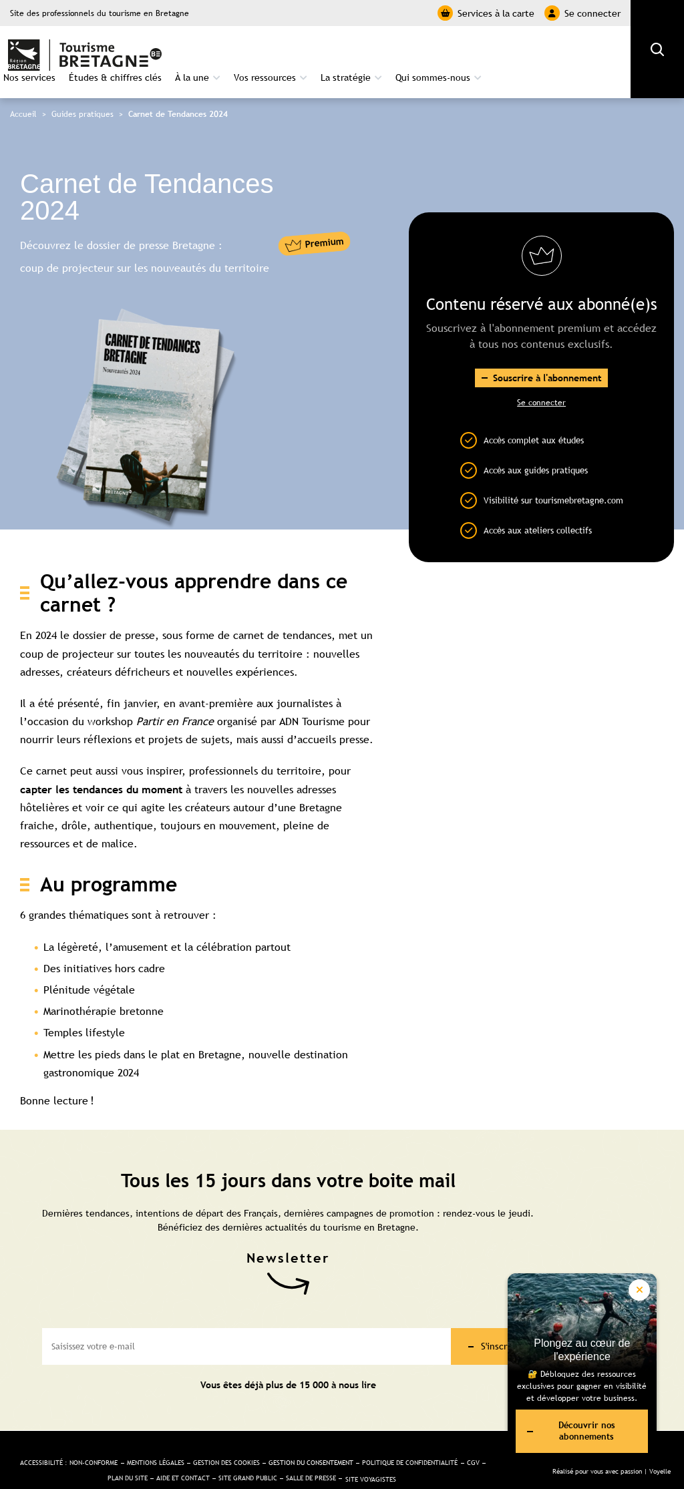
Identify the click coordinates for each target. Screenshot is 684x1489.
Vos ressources (400, 51)
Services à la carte (486, 13)
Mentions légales (211, 1434)
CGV (171, 1452)
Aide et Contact (278, 1452)
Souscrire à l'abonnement (548, 356)
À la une (328, 51)
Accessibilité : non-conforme (109, 1434)
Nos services (165, 51)
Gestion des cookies (295, 1434)
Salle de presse (429, 1452)
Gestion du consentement (397, 1434)
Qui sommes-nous (568, 51)
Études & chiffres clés (250, 51)
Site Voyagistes (251, 1468)
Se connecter (582, 13)
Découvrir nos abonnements (566, 1427)
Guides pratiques (82, 92)
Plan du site (212, 1452)
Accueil (23, 92)
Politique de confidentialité (97, 1452)
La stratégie (481, 51)
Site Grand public (354, 1452)
